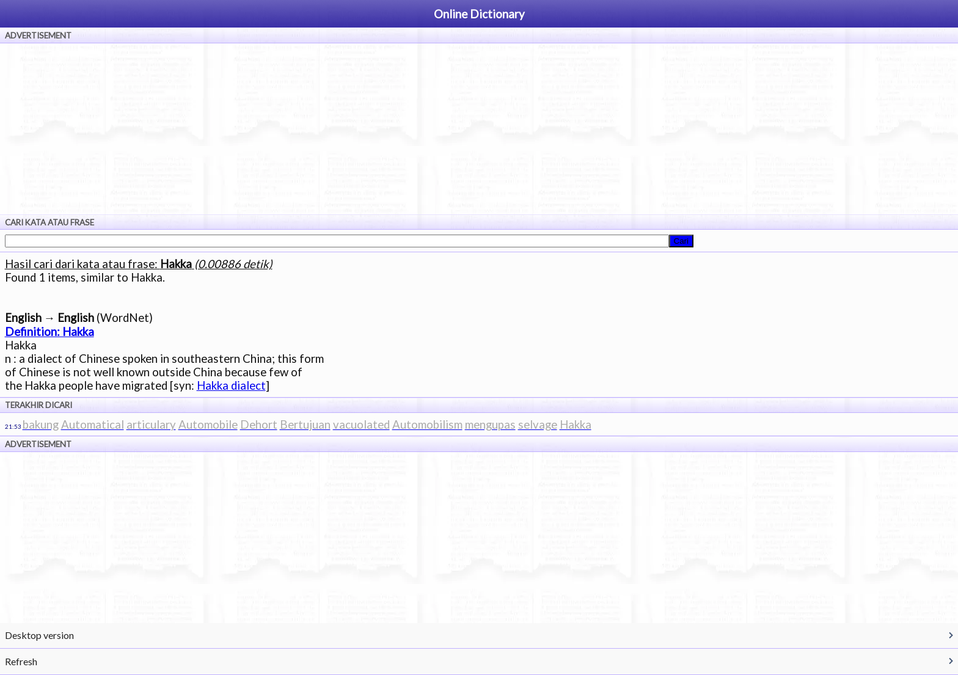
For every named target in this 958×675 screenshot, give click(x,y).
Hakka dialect (231, 385)
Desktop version (39, 635)
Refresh (21, 661)
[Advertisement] (479, 128)
